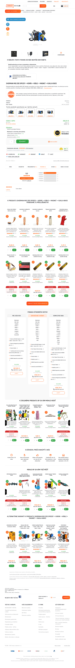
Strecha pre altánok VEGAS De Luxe (50, 406)
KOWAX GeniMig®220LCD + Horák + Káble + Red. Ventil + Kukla (37, 532)
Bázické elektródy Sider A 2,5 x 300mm (24, 255)
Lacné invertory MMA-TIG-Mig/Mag (34, 579)
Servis (40, 625)
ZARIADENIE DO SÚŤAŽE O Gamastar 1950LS (12, 531)
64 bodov (65, 133)
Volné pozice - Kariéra (44, 622)
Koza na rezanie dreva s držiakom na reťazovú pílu (63, 407)
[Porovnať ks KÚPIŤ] (8, 443)
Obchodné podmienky (10, 625)
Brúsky (57, 634)
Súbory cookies (9, 637)
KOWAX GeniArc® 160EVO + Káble (50, 477)
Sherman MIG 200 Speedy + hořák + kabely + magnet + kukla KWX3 (42, 582)
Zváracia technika (30, 10)
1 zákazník (28, 180)
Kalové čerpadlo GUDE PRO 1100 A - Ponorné (37, 477)
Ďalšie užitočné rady (60, 644)
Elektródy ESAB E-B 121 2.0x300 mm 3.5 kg (38, 255)
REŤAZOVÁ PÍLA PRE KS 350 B (11, 477)
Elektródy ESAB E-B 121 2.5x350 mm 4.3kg (51, 255)
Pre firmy (42, 1)
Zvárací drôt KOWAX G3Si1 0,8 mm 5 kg (11, 210)
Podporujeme (42, 620)
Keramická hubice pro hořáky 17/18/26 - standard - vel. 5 (37, 407)
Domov (22, 10)
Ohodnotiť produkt (26, 178)
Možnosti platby (26, 613)
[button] (14, 443)
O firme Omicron (59, 621)
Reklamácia (8, 622)
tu (51, 661)
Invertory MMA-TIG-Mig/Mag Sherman (60, 161)
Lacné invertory (23, 579)
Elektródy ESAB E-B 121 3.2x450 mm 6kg (64, 255)
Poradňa (41, 613)
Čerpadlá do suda (59, 642)
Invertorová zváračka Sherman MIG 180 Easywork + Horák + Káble (50, 532)
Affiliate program (43, 635)
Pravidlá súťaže (9, 630)
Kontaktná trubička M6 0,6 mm (25, 210)
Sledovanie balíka (26, 616)
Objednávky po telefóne (11, 627)
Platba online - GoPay (10, 632)
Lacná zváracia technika (14, 579)
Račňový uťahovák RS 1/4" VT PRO (63, 477)
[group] (11, 424)
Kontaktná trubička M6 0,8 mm (38, 210)
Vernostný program (33, 1)
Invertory (38, 10)
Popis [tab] (10, 167)
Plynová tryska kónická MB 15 (50, 210)
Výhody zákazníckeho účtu (12, 635)
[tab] (43, 167)
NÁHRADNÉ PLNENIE (10, 613)
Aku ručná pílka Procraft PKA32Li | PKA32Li (11, 406)
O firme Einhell (59, 619)
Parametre (21, 167)
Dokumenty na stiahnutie (11, 620)
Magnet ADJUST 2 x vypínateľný (11, 255)
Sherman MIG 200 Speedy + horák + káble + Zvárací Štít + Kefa (24, 532)
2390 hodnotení (29, 148)
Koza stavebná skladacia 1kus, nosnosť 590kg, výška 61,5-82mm (24, 478)
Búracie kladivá (59, 632)
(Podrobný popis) (48, 88)
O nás (40, 630)
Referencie (41, 627)
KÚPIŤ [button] (28, 443)
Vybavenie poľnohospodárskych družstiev (60, 615)
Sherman (67, 101)
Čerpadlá (57, 639)
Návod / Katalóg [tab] (65, 167)
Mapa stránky (57, 651)
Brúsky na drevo (59, 637)
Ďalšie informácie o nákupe (12, 642)
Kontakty (49, 1)
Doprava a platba (26, 621)
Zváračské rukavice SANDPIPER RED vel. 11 (63, 210)
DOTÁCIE (24, 618)
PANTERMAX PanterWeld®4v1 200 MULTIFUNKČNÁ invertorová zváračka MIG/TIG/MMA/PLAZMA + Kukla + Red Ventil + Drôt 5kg (63, 532)
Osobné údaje (67, 651)
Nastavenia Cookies (10, 640)
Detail (11, 571)
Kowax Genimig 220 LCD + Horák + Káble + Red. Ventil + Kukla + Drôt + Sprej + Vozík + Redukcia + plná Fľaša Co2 (24, 407)
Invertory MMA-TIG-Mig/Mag (49, 10)
